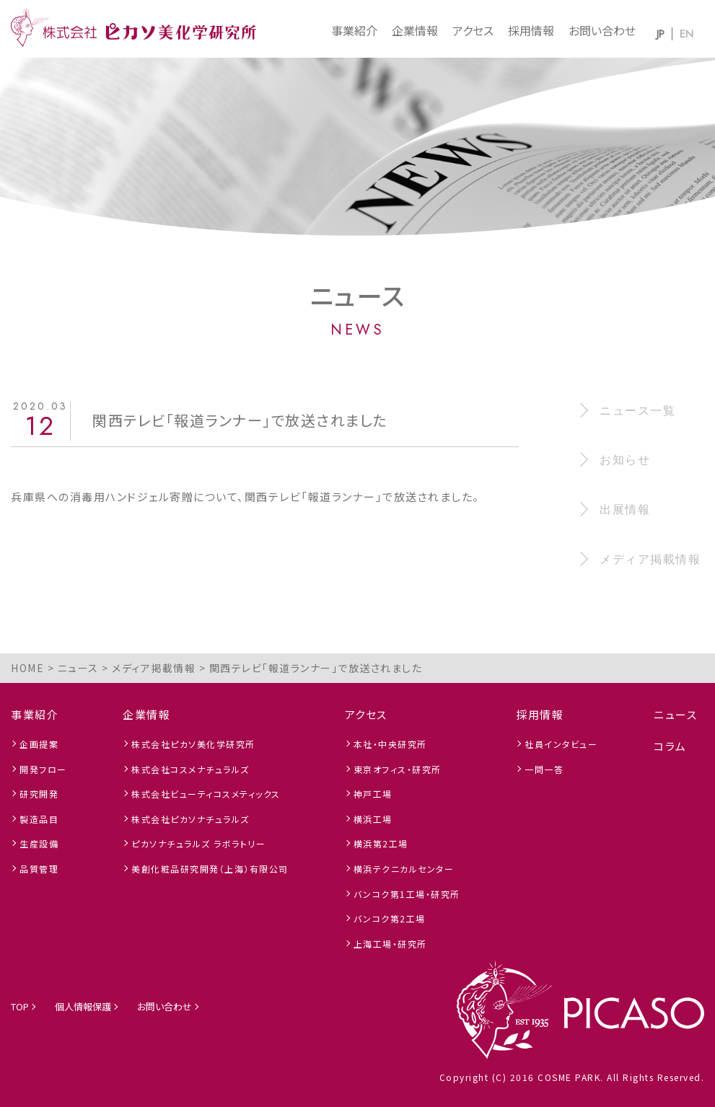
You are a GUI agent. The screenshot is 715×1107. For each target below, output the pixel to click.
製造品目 (38, 819)
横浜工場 (373, 819)
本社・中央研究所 (390, 744)
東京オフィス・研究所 (398, 769)
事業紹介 (354, 30)
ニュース (675, 714)
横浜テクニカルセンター (404, 869)
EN (686, 34)
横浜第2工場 (381, 843)
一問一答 (544, 769)
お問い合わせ (602, 30)
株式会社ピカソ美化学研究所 (193, 744)
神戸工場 (373, 794)
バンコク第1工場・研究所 (407, 894)
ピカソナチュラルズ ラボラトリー (198, 843)
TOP (20, 1006)
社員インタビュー (561, 744)
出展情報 (625, 509)
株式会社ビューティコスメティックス (206, 794)
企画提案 (38, 744)
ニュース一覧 (637, 411)
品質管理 (38, 869)
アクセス (473, 30)
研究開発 (38, 794)
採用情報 (531, 30)
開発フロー (43, 769)
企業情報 (415, 30)
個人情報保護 (83, 1006)
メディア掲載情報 (650, 559)
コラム (670, 746)
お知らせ (625, 460)
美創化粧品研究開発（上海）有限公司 (210, 869)
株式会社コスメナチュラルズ (190, 769)
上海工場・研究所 (390, 944)
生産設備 (38, 843)
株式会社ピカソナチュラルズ (190, 819)
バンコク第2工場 (390, 918)
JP (660, 34)
